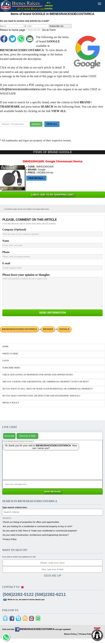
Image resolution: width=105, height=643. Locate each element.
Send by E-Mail (27, 436)
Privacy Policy (9, 539)
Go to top (9, 436)
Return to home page (13, 29)
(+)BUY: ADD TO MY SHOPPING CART (52, 194)
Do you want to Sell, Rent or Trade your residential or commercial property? (40, 530)
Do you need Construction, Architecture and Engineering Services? (36, 535)
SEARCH (36, 124)
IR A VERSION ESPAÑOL (48, 6)
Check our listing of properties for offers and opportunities (31, 522)
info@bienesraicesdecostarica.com (23, 89)
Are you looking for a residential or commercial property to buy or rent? (37, 526)
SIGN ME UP (52, 575)
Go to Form (49, 29)
